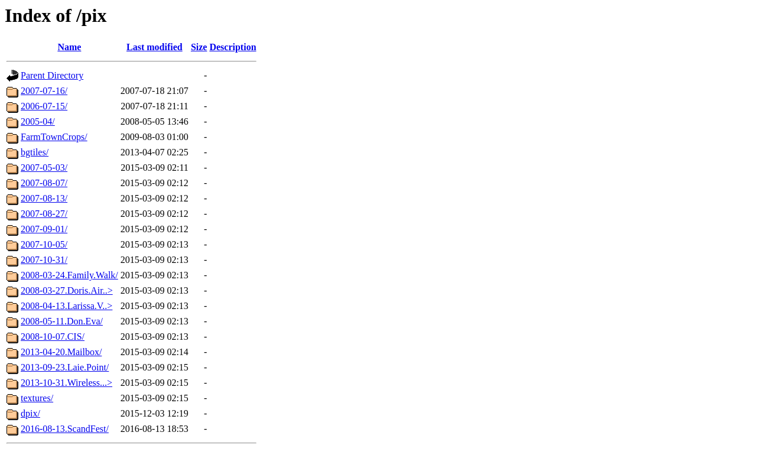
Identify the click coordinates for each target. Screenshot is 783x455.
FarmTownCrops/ (54, 137)
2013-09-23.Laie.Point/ (65, 367)
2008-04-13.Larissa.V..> (66, 306)
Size (199, 47)
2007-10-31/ (44, 260)
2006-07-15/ (44, 106)
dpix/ (30, 413)
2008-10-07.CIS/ (53, 337)
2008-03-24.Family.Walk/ (69, 275)
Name (69, 47)
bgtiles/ (34, 152)
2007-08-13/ (44, 198)
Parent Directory (52, 75)
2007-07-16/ (44, 91)
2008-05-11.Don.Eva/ (62, 321)
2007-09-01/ (44, 229)
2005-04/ (38, 121)
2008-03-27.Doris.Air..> (67, 290)
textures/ (37, 398)
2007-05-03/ (44, 167)
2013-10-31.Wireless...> (66, 383)
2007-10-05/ (44, 244)
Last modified (154, 47)
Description (232, 47)
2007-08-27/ (44, 214)
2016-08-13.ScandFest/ (65, 429)
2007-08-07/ (44, 183)
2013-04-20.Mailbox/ (61, 352)
